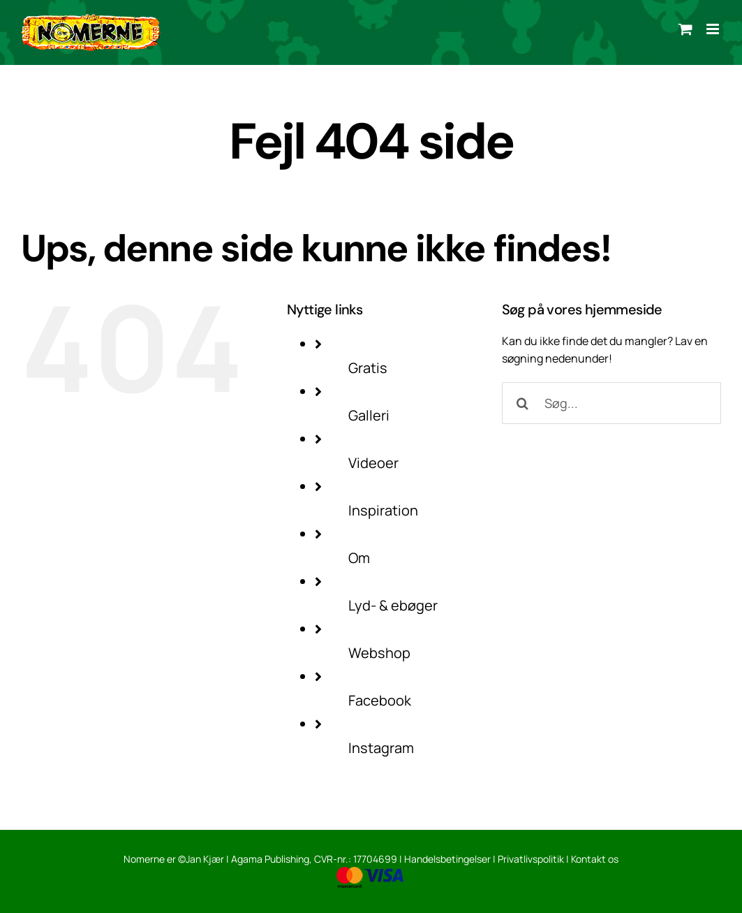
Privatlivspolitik (531, 858)
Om (359, 557)
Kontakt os (594, 858)
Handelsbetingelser (447, 858)
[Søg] (523, 403)
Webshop (379, 652)
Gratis (367, 367)
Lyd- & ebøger (393, 605)
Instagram (381, 747)
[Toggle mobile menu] (713, 29)
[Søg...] (611, 403)
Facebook (379, 700)
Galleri (368, 415)
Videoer (373, 462)
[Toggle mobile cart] (685, 29)
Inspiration (383, 510)
